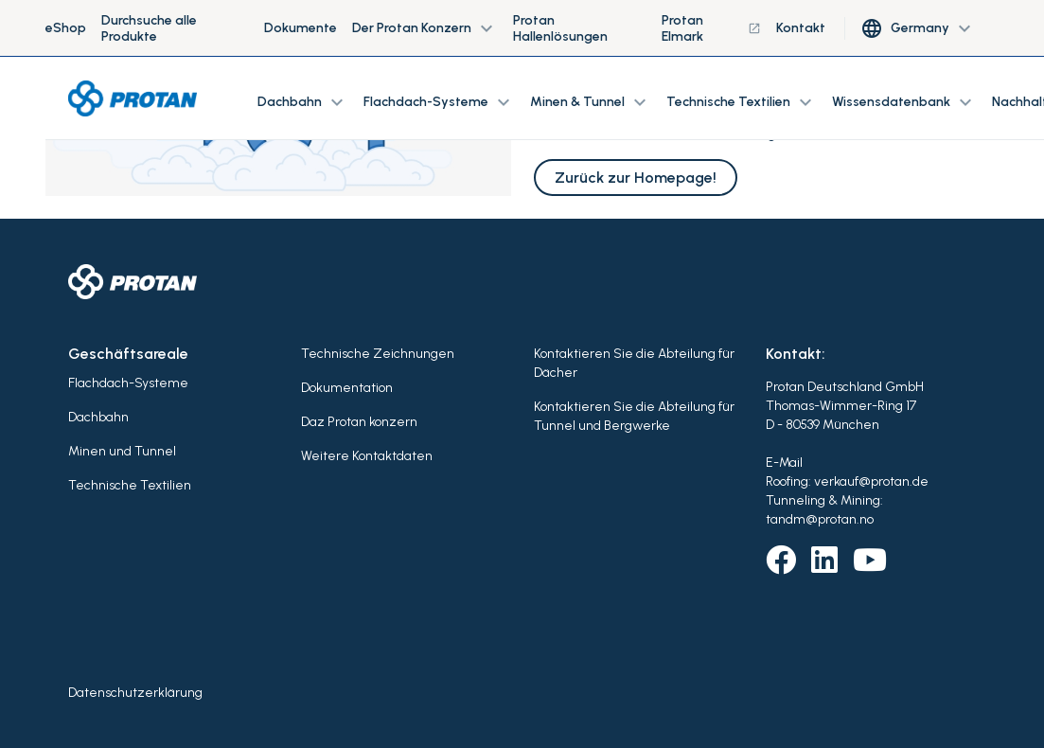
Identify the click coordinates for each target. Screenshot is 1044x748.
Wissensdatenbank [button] (904, 102)
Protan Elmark (711, 28)
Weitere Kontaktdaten (367, 456)
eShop (65, 28)
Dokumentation (347, 388)
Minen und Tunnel (122, 451)
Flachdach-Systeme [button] (439, 102)
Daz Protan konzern (359, 422)
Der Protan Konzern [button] (425, 28)
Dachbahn (98, 417)
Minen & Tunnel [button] (590, 102)
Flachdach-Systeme (128, 383)
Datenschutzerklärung (135, 693)
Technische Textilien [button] (741, 102)
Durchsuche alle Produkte (149, 28)
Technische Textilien (129, 485)
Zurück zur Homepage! (636, 178)
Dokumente (300, 28)
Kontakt (800, 28)
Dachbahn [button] (302, 102)
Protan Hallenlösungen (560, 28)
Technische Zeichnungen (377, 354)
